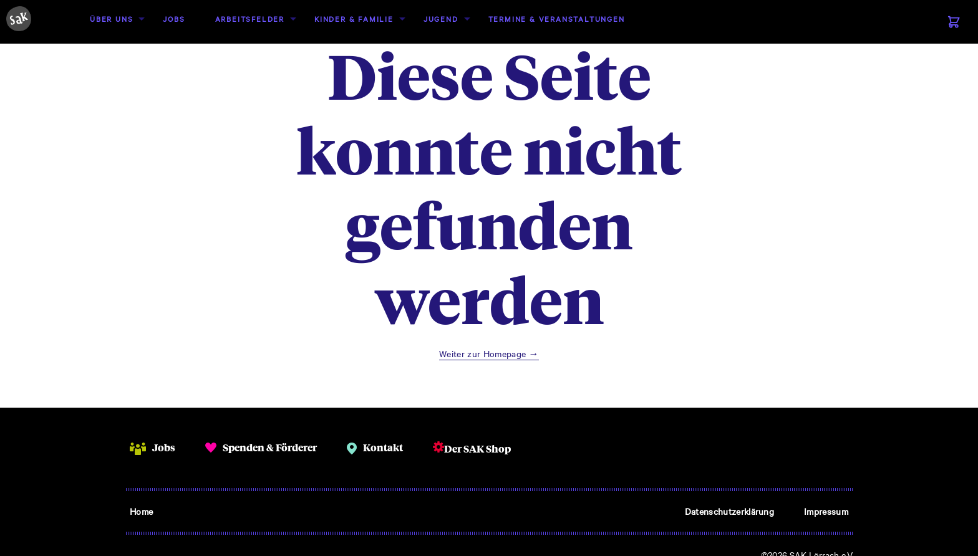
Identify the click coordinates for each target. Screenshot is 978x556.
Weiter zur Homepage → (489, 353)
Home (141, 511)
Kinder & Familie (354, 19)
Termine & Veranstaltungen (556, 19)
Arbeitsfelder (249, 19)
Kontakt (383, 447)
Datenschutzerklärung (729, 511)
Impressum (826, 511)
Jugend (441, 19)
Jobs (174, 19)
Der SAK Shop (477, 448)
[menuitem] (111, 19)
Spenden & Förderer (270, 447)
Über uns (111, 19)
